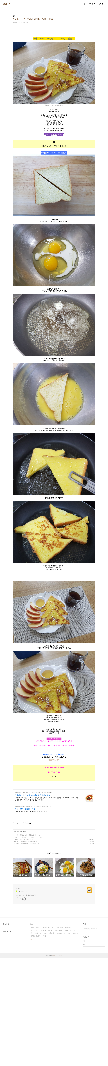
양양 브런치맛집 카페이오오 (25, 809)
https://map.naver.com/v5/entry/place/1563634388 (31, 806)
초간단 (73, 930)
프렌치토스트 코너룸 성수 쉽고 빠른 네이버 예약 (32, 795)
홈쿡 (67, 930)
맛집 (32, 933)
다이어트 (67, 933)
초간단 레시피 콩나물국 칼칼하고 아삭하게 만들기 (25, 843)
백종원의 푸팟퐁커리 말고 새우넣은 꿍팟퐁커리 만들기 (27, 837)
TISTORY (54, 955)
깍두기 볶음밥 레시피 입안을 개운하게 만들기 (24, 841)
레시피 (50, 930)
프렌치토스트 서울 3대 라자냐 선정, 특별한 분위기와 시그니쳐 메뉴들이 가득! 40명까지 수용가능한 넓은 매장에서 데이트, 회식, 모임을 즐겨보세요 (47, 799)
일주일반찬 (69, 927)
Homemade (59, 930)
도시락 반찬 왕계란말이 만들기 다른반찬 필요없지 (25, 835)
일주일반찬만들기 (35, 936)
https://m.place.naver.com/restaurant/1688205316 (31, 792)
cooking (75, 933)
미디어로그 (92, 4)
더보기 (31, 939)
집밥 (44, 936)
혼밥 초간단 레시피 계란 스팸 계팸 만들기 (24, 839)
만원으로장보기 (35, 930)
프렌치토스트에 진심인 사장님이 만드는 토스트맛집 (31, 811)
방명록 (101, 4)
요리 (15, 831)
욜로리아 (6, 3)
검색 (103, 929)
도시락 (44, 930)
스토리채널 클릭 (54, 760)
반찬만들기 (39, 933)
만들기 (32, 927)
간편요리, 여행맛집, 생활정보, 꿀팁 (26, 895)
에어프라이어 (46, 927)
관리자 (60, 955)
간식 (54, 927)
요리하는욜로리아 (50, 933)
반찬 (38, 927)
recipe (60, 933)
